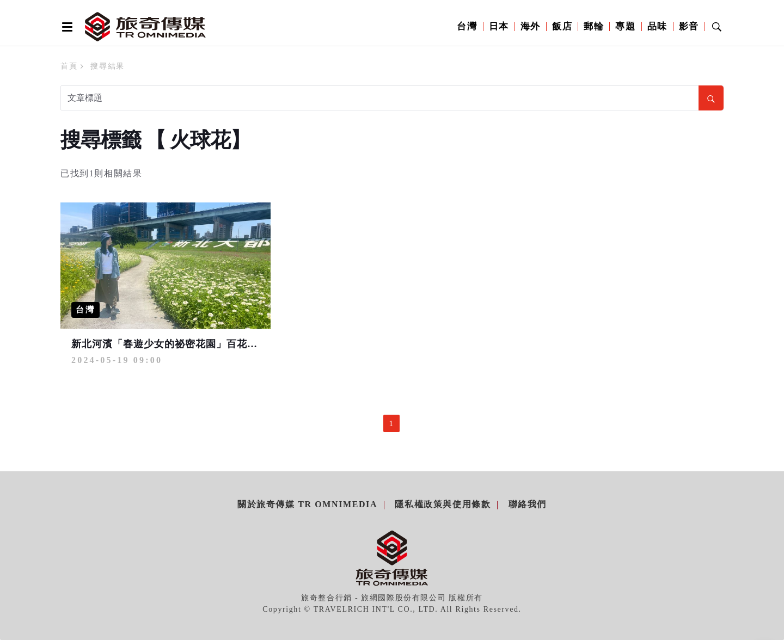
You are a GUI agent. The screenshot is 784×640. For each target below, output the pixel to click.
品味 (657, 26)
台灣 (467, 26)
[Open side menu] (65, 26)
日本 (499, 26)
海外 (530, 26)
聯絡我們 (528, 504)
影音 (689, 26)
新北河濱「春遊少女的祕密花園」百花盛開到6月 (182, 344)
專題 (625, 26)
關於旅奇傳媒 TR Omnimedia (307, 504)
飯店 (562, 26)
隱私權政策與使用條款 (443, 504)
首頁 (68, 66)
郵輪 (594, 26)
